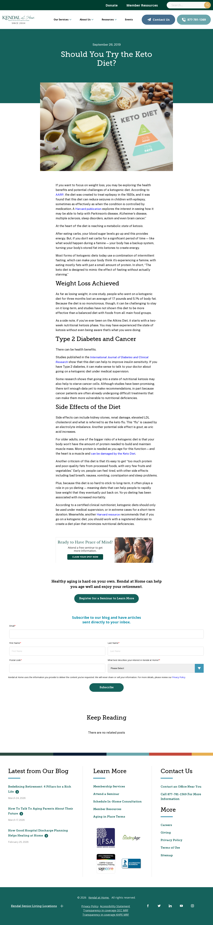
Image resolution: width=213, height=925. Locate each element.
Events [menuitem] (129, 19)
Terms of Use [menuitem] (170, 848)
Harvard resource (109, 514)
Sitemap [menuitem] (167, 856)
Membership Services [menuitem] (109, 787)
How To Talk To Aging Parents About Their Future (41, 812)
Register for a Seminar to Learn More (106, 598)
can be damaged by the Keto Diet (114, 453)
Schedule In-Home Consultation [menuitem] (117, 802)
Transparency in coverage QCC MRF (105, 912)
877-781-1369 (194, 20)
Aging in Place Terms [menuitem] (109, 818)
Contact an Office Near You (181, 787)
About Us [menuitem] (85, 19)
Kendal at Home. (98, 899)
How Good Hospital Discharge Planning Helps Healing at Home (38, 834)
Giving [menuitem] (166, 833)
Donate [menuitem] (112, 5)
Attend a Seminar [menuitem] (106, 794)
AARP (59, 194)
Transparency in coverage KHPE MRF (105, 916)
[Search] (189, 5)
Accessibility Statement (115, 908)
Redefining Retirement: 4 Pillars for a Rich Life (40, 790)
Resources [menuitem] (108, 19)
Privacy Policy (178, 677)
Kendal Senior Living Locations (39, 908)
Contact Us (158, 20)
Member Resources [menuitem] (142, 5)
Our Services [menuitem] (61, 19)
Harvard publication (89, 209)
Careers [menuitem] (166, 825)
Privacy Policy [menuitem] (172, 841)
